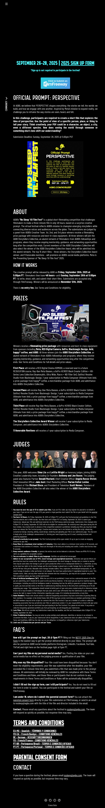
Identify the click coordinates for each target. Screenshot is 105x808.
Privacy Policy (52, 805)
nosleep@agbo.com (76, 709)
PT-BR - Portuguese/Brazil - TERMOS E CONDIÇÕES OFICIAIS (42, 743)
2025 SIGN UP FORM (77, 63)
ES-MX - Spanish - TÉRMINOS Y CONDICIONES (34, 730)
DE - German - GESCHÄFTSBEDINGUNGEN (32, 737)
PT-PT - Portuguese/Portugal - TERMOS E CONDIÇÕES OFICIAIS (43, 746)
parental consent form (23, 700)
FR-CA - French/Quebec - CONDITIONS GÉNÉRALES (37, 734)
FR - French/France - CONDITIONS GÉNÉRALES (35, 740)
